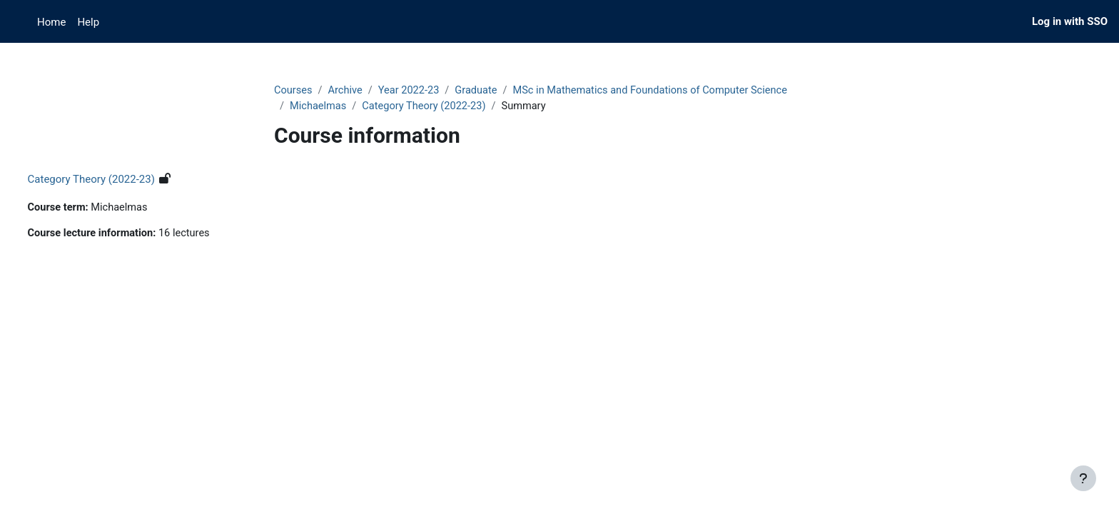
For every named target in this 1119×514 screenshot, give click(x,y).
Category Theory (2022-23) (427, 107)
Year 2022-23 (411, 90)
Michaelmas (319, 107)
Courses (293, 90)
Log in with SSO (1070, 21)
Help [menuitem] (88, 22)
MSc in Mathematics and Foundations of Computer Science (660, 90)
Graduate (481, 90)
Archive (347, 90)
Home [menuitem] (51, 22)
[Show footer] (1083, 478)
